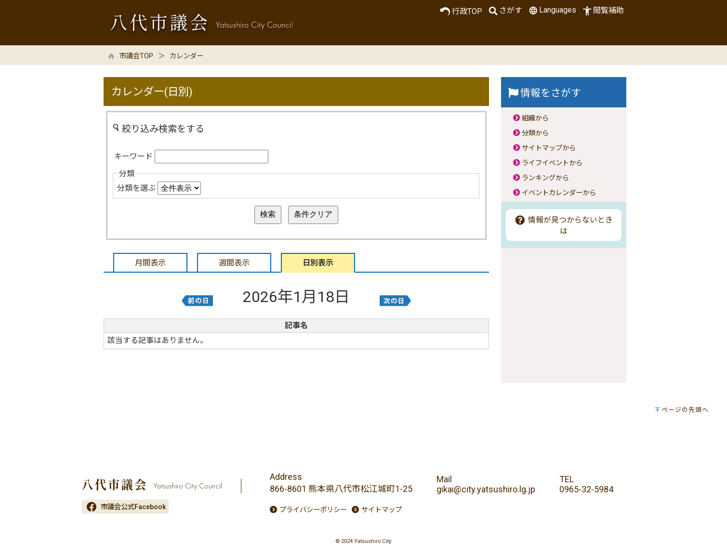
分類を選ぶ (136, 188)
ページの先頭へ (685, 409)
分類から (535, 133)
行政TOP (461, 11)
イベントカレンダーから (559, 193)
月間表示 (150, 262)
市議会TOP (136, 56)
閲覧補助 (602, 11)
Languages (551, 10)
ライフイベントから (552, 163)
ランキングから (545, 178)
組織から (535, 118)
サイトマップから (549, 148)
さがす (504, 11)
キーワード (133, 156)
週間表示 (234, 262)
